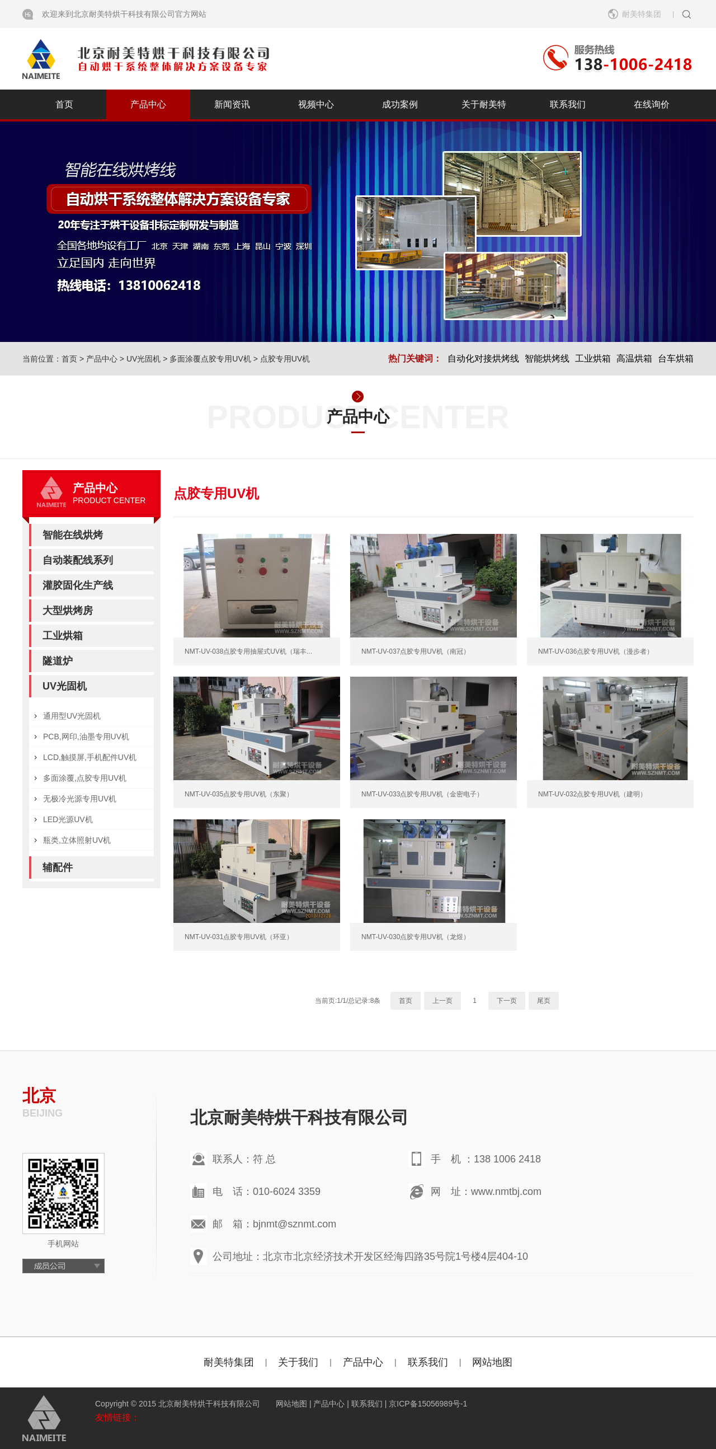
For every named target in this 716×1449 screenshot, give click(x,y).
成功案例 (400, 104)
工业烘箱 (593, 358)
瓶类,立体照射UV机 (77, 840)
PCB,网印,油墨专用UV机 (86, 736)
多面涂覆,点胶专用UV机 (84, 777)
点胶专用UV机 (285, 358)
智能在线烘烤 (73, 535)
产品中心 (148, 104)
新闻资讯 (232, 104)
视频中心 (316, 104)
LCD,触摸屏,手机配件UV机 (89, 757)
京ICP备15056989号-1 (428, 1403)
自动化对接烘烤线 (483, 358)
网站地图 (492, 1362)
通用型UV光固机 (72, 715)
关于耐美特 (483, 104)
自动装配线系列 (78, 560)
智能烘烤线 (547, 358)
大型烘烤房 (68, 610)
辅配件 (58, 867)
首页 (64, 104)
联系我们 (568, 104)
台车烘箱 (676, 358)
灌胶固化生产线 (78, 585)
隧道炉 (58, 661)
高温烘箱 (634, 358)
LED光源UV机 (68, 819)
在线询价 (652, 104)
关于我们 (298, 1362)
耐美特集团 (641, 14)
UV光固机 (143, 358)
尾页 (543, 1001)
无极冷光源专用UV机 (79, 798)
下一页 (507, 1001)
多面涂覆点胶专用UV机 (210, 358)
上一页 (442, 1001)
